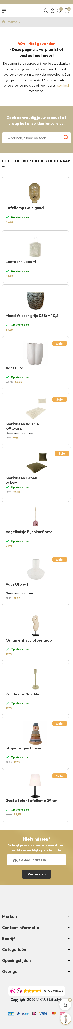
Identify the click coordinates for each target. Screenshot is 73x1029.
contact (63, 85)
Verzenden (37, 874)
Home (13, 21)
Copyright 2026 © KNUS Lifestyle (37, 999)
